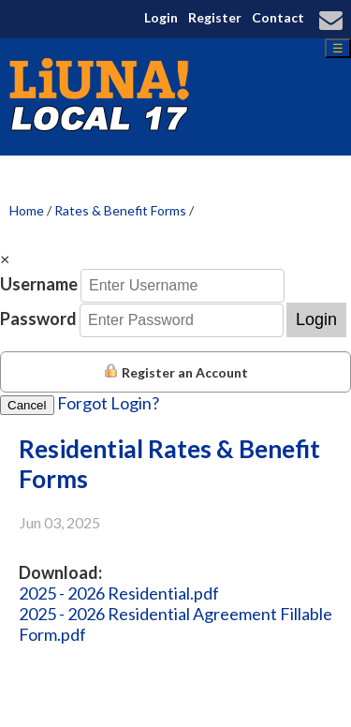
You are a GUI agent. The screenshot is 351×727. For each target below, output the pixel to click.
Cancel (27, 405)
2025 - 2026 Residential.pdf (119, 593)
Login (161, 17)
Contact (278, 17)
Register (214, 17)
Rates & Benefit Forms (120, 210)
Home (26, 210)
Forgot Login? (108, 403)
